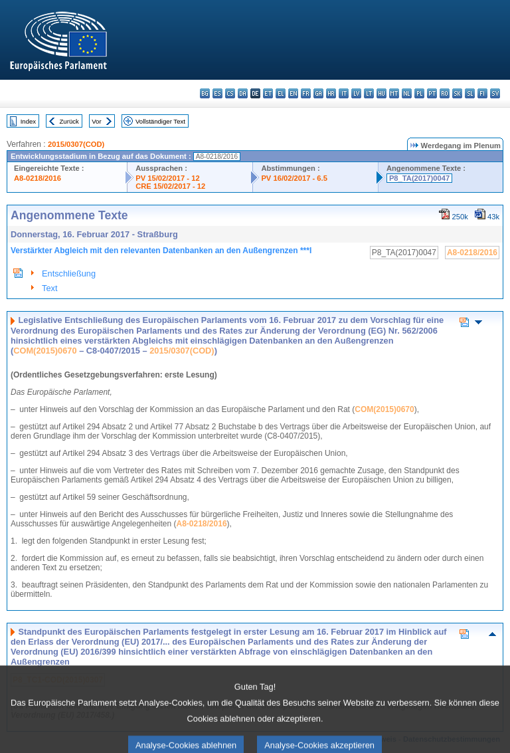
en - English (293, 93)
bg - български (205, 93)
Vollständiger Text (160, 121)
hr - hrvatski (331, 93)
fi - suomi (482, 93)
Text (49, 288)
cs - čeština (230, 93)
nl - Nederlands (407, 93)
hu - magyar (381, 93)
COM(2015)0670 (44, 351)
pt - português (432, 93)
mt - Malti (394, 93)
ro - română (445, 93)
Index (28, 121)
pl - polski (419, 93)
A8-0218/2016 (37, 178)
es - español (217, 93)
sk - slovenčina (457, 93)
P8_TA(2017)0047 (419, 178)
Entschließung (69, 273)
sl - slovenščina (470, 93)
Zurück (69, 121)
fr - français (306, 93)
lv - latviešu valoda (356, 93)
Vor (96, 121)
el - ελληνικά (281, 93)
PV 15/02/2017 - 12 (167, 178)
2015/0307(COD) (76, 144)
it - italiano (344, 93)
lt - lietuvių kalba (369, 93)
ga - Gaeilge (318, 93)
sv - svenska (495, 93)
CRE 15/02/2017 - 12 (170, 186)
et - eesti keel (268, 93)
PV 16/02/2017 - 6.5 (294, 178)
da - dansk (243, 93)
